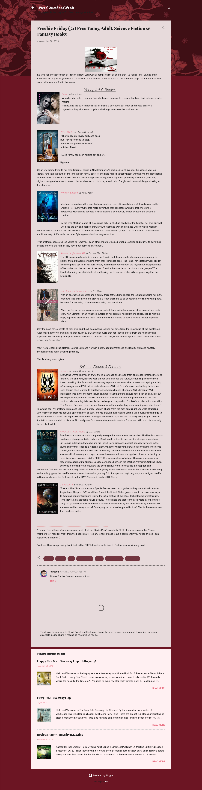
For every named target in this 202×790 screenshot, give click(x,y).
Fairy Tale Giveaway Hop (54, 698)
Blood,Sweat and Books (56, 7)
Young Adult (132, 558)
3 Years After (67, 484)
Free (71, 558)
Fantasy (61, 558)
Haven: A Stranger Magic (72, 431)
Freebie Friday (85, 558)
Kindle (99, 558)
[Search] (169, 8)
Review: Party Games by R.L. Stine (60, 735)
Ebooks (49, 558)
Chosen (64, 371)
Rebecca (54, 571)
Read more (158, 688)
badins (107, 782)
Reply (53, 581)
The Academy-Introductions (75, 291)
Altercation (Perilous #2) (72, 253)
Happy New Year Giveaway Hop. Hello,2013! (66, 661)
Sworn (64, 94)
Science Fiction (114, 558)
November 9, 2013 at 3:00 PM (73, 572)
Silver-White (67, 132)
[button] (163, 27)
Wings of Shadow (69, 192)
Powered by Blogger (101, 775)
